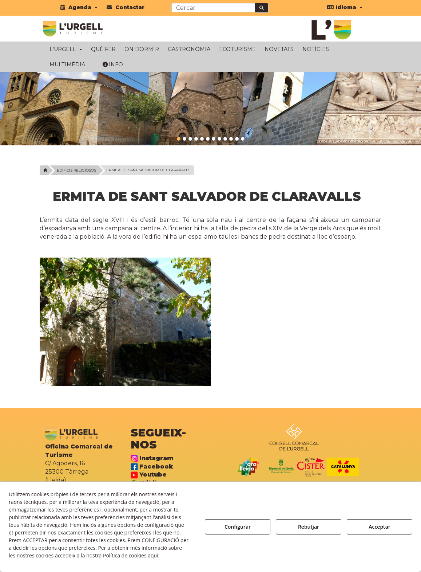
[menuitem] (79, 7)
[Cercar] (262, 8)
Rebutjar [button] (308, 526)
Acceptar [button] (379, 526)
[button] (79, 7)
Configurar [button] (238, 526)
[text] (213, 7)
